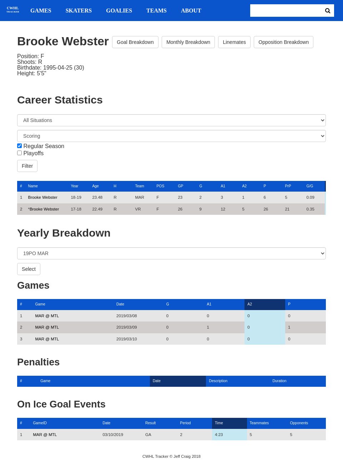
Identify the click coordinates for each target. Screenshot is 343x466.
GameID (40, 423)
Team (139, 186)
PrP (288, 186)
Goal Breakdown (135, 42)
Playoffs (34, 153)
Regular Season (44, 146)
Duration (279, 381)
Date (120, 304)
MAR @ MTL (47, 316)
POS (160, 186)
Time (219, 423)
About (191, 11)
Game (40, 304)
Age (95, 186)
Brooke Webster (42, 197)
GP (180, 186)
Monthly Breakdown (188, 42)
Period (185, 423)
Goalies (119, 11)
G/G (309, 186)
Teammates (259, 423)
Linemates (234, 42)
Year (74, 186)
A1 (223, 186)
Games (40, 11)
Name (33, 186)
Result (150, 423)
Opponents (299, 423)
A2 (244, 186)
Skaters (79, 11)
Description (218, 381)
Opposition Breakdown (283, 42)
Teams (156, 11)
